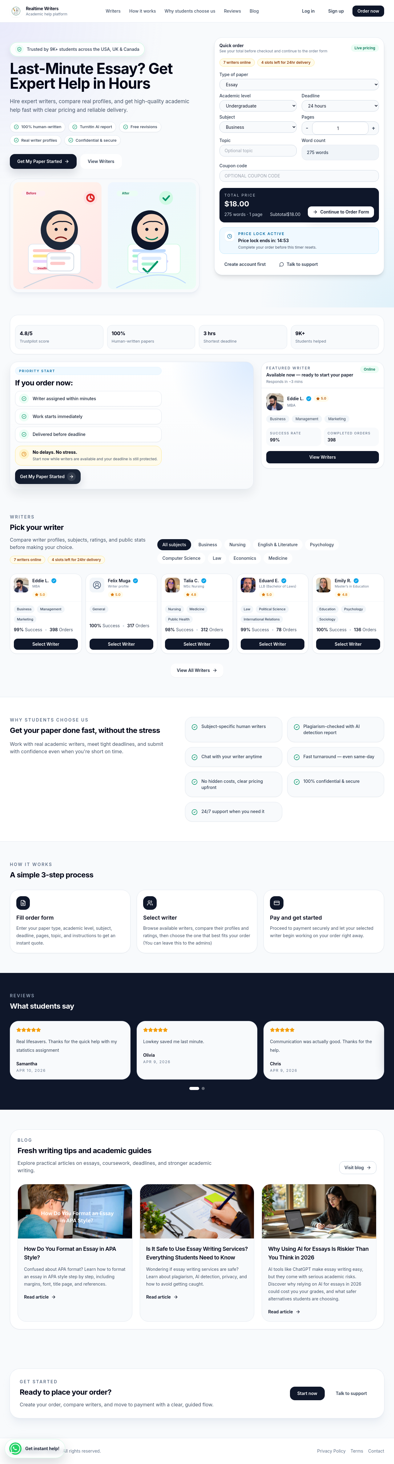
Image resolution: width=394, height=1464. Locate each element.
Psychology (322, 544)
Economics (245, 558)
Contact (376, 1451)
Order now (368, 11)
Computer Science (181, 558)
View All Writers (197, 670)
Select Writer (45, 644)
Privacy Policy (331, 1451)
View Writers (101, 161)
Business (208, 544)
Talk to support (298, 264)
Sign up (336, 11)
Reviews (232, 11)
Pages (308, 117)
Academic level (235, 95)
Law (217, 558)
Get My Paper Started (43, 161)
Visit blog (357, 1167)
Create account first (245, 264)
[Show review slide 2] (203, 1088)
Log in (308, 11)
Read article (40, 1296)
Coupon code (233, 165)
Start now (307, 1393)
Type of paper (233, 74)
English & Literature (278, 544)
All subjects (174, 544)
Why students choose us (190, 11)
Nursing (237, 544)
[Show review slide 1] (194, 1088)
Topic (225, 140)
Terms (357, 1451)
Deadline (311, 95)
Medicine (277, 558)
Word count (313, 140)
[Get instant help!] (35, 1448)
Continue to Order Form (341, 211)
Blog (254, 11)
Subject (227, 117)
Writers (113, 11)
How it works (142, 11)
